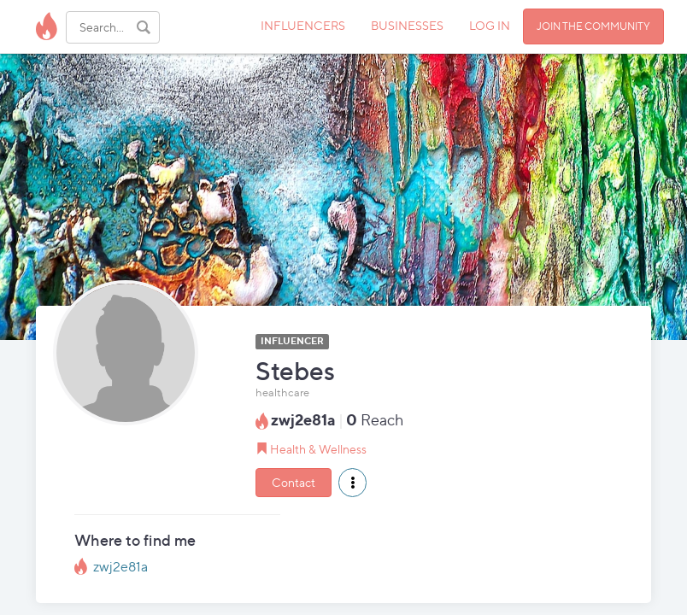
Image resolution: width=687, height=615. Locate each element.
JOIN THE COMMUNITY (593, 26)
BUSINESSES (407, 25)
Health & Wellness (318, 449)
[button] (352, 482)
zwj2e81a (120, 567)
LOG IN (489, 25)
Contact (293, 482)
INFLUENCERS (303, 25)
